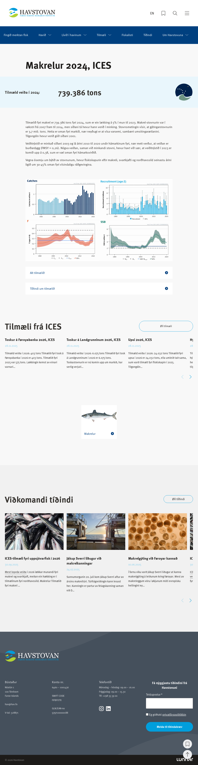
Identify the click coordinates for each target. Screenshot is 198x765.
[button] (190, 377)
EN (152, 13)
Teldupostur (154, 694)
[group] (34, 356)
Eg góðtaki (166, 714)
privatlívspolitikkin (174, 714)
